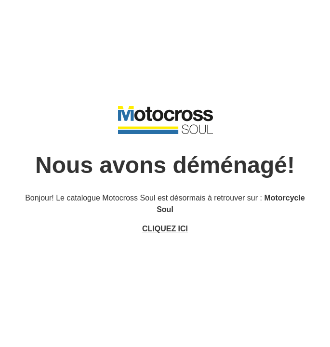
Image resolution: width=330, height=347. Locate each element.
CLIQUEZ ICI (165, 229)
